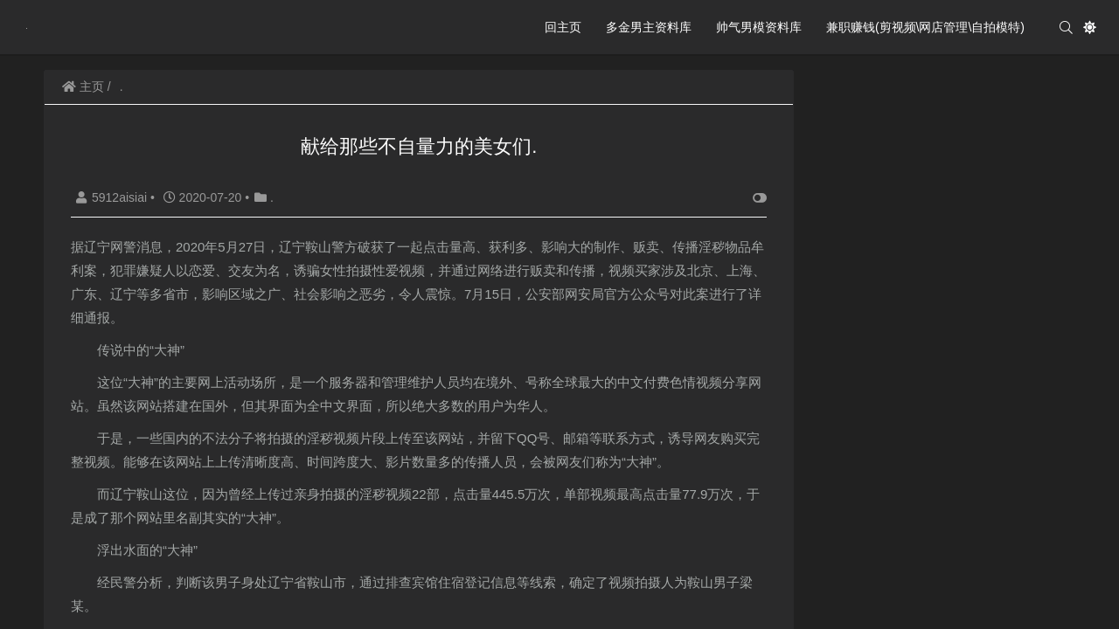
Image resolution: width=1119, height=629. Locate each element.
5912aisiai (113, 197)
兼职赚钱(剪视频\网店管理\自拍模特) (925, 27)
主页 (83, 86)
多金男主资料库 (649, 27)
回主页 (563, 27)
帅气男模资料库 (759, 27)
